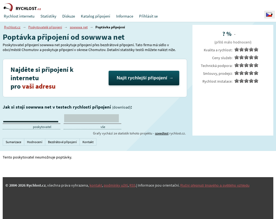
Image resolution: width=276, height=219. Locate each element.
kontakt (95, 185)
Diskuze (68, 16)
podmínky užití (116, 185)
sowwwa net (79, 27)
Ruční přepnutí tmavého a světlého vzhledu (214, 185)
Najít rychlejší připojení (142, 77)
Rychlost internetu (19, 16)
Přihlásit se (148, 16)
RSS (132, 185)
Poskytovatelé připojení (45, 27)
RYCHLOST (28, 8)
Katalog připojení (95, 16)
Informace (124, 16)
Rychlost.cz (12, 27)
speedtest (161, 133)
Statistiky (48, 16)
